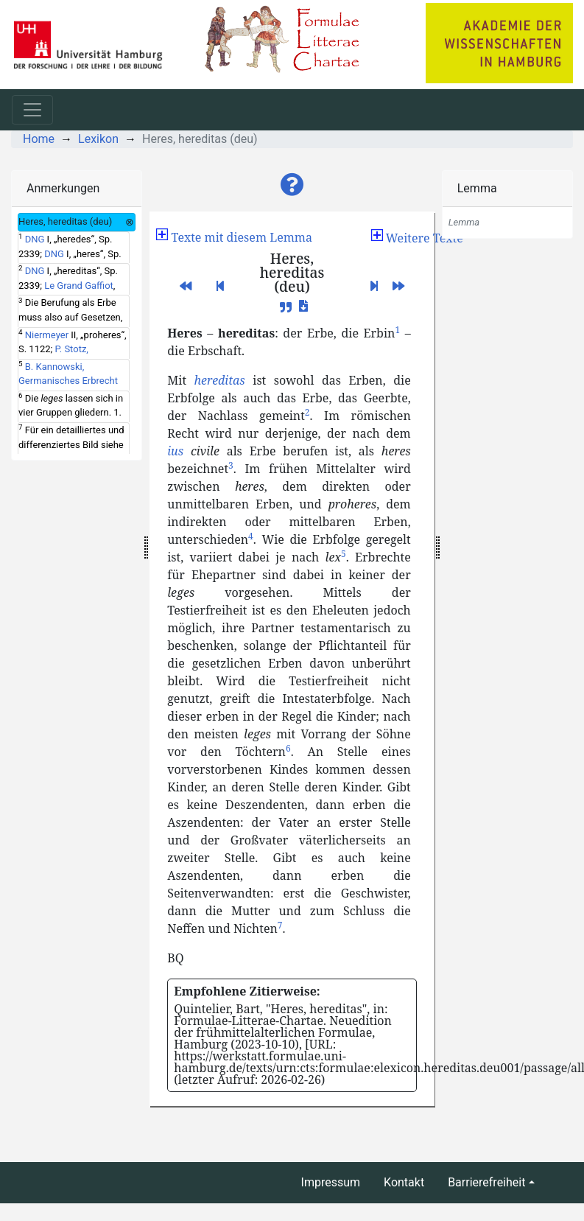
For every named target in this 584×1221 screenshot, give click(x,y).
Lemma (477, 188)
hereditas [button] (219, 380)
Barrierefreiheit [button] (486, 1182)
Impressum (331, 1182)
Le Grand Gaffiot (78, 285)
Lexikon (98, 139)
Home (38, 139)
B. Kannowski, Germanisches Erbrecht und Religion (68, 381)
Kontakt (404, 1182)
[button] (292, 185)
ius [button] (175, 451)
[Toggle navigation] (32, 110)
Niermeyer (46, 334)
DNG (35, 239)
